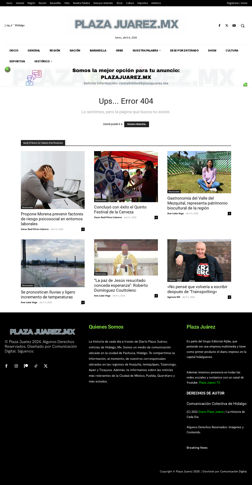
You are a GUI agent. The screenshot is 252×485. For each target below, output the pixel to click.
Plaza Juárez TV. (209, 382)
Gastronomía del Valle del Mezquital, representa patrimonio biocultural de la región (197, 203)
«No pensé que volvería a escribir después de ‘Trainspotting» (197, 289)
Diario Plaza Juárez (211, 412)
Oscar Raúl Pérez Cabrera (35, 229)
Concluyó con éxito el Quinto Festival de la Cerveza (120, 209)
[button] (242, 25)
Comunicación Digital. (233, 471)
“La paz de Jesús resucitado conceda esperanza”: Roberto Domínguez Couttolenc (121, 285)
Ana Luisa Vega (175, 213)
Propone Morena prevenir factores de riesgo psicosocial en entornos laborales (52, 219)
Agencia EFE (173, 296)
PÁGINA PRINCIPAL (136, 124)
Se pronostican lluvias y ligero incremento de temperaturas (48, 294)
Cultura (172, 280)
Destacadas (27, 207)
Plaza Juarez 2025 (188, 471)
